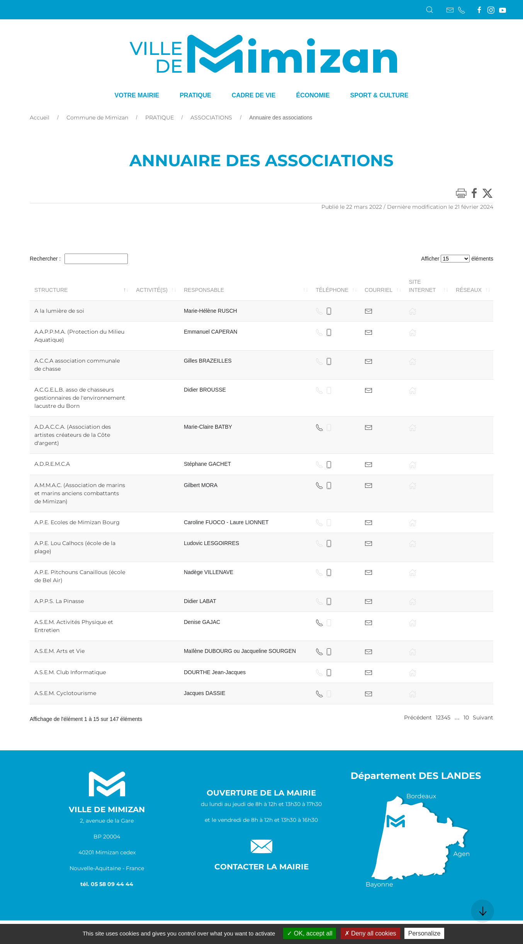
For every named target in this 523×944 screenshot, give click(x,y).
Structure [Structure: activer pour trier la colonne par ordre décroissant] (51, 290)
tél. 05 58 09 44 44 (106, 884)
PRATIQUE (159, 117)
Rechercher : (79, 259)
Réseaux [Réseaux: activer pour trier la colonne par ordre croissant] (469, 290)
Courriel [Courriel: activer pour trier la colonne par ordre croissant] (378, 290)
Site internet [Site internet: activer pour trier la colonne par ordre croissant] (422, 286)
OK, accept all (309, 933)
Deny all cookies (370, 933)
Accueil (39, 117)
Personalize (424, 933)
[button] (429, 10)
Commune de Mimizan (97, 117)
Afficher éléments (457, 258)
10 (466, 717)
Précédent (418, 717)
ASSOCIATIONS (211, 117)
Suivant (483, 717)
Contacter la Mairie (261, 866)
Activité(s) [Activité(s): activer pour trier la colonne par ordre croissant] (152, 290)
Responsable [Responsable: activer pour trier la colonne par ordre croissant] (204, 290)
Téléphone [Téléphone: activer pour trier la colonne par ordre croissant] (332, 290)
